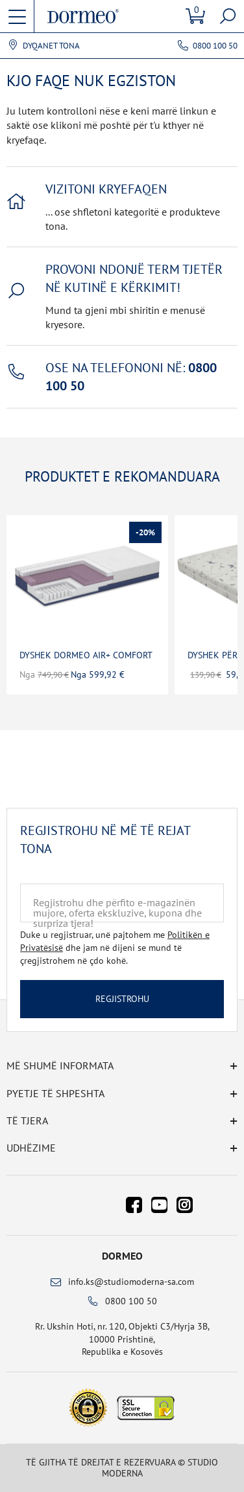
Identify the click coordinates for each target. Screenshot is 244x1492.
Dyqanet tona (51, 46)
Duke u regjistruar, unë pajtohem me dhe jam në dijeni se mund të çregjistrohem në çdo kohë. (115, 947)
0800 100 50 (215, 45)
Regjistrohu (122, 999)
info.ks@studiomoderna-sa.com (131, 1281)
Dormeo (122, 1255)
